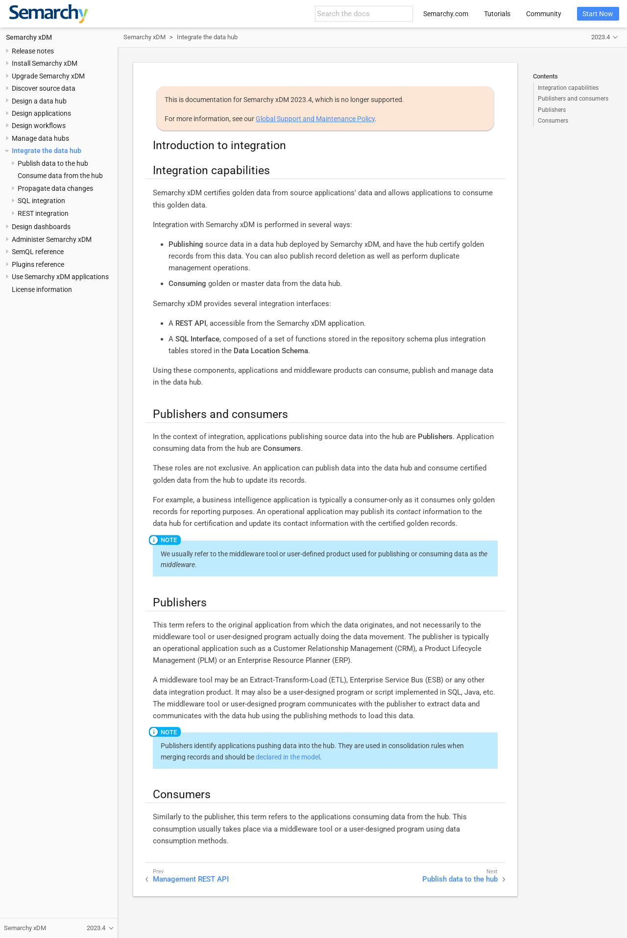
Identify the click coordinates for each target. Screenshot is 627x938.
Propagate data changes (55, 188)
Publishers (552, 109)
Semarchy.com (445, 14)
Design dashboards (41, 227)
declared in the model (288, 757)
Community (543, 14)
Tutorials (497, 14)
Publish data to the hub (53, 163)
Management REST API (191, 879)
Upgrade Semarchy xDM (48, 76)
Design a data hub (39, 101)
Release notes (33, 51)
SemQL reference (38, 252)
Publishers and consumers (573, 98)
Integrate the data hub (46, 151)
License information (42, 289)
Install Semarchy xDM (44, 63)
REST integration (43, 213)
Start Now (597, 14)
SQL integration (41, 201)
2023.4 (600, 37)
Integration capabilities (568, 87)
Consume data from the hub (60, 176)
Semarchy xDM (29, 37)
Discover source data (43, 88)
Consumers (553, 120)
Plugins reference (38, 264)
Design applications (41, 113)
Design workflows (39, 126)
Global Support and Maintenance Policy (315, 119)
